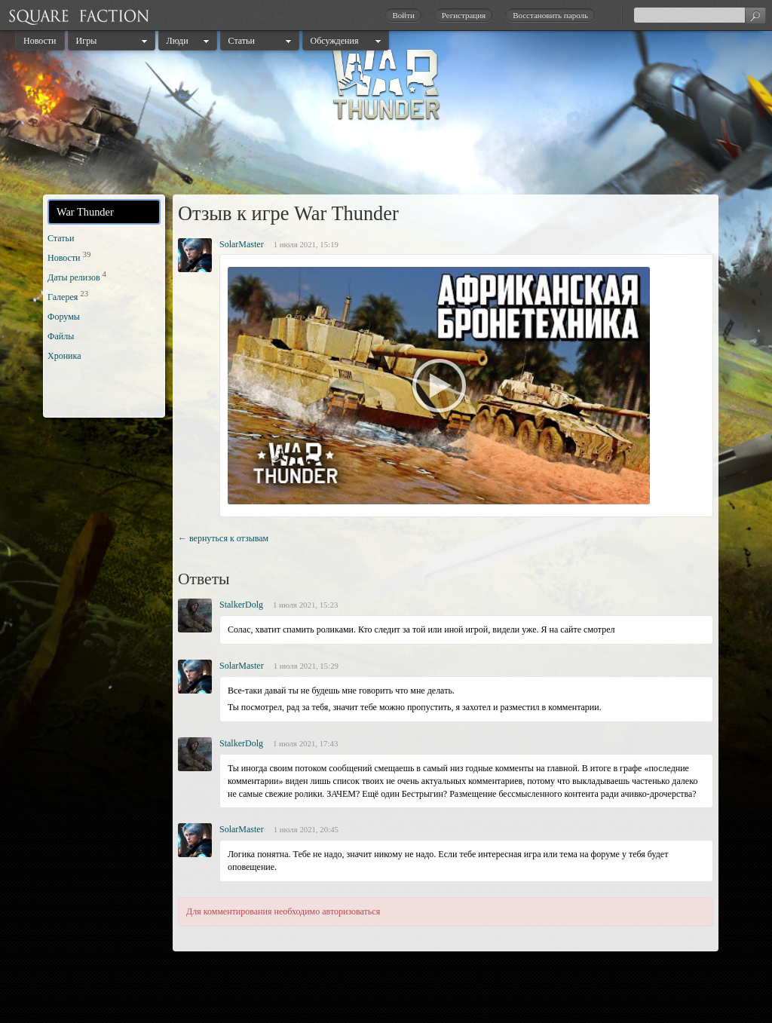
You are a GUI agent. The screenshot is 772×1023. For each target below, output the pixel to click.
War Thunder (85, 212)
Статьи (241, 40)
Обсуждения (335, 40)
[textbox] (699, 15)
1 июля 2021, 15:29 (306, 665)
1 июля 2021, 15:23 (305, 604)
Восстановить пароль (550, 15)
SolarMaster (241, 244)
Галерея (62, 297)
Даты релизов (73, 277)
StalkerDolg (241, 604)
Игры (86, 40)
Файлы (60, 336)
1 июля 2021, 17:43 (305, 743)
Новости (40, 40)
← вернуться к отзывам (223, 538)
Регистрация (464, 15)
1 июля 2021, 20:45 (306, 829)
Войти (403, 15)
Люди (177, 40)
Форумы (63, 316)
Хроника (64, 356)
